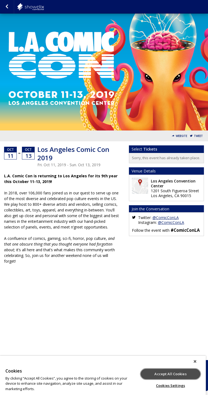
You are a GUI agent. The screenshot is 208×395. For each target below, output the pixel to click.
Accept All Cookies (170, 373)
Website (181, 136)
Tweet (198, 136)
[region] (103, 375)
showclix (44, 7)
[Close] (195, 361)
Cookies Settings (170, 385)
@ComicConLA (165, 217)
